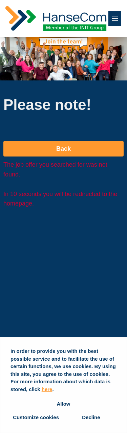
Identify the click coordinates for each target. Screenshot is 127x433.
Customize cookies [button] (36, 417)
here (47, 389)
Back (63, 148)
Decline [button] (91, 417)
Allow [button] (63, 404)
